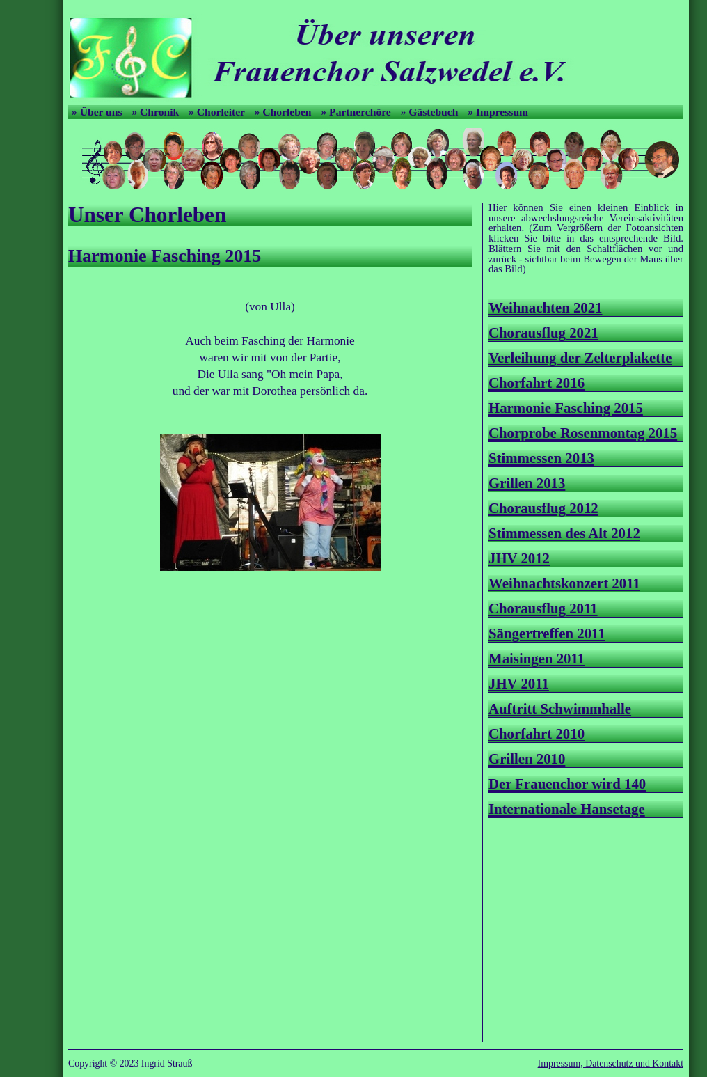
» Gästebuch (431, 112)
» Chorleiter (218, 112)
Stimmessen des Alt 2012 (564, 533)
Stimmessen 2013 (541, 458)
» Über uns (98, 112)
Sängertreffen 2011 (546, 633)
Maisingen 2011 (536, 658)
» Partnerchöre (357, 112)
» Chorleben (285, 112)
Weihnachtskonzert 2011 (564, 583)
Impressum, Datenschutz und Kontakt (610, 1063)
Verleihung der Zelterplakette (580, 357)
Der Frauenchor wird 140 (567, 784)
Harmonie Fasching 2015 (565, 408)
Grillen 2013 (526, 483)
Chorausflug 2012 (543, 508)
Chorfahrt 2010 (536, 733)
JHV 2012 (519, 558)
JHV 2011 (518, 683)
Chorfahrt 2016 (536, 383)
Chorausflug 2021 (543, 332)
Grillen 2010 (526, 758)
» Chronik (157, 112)
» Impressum (498, 112)
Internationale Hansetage (566, 809)
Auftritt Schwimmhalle (559, 708)
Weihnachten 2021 (545, 307)
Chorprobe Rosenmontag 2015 (582, 433)
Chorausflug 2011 (543, 608)
